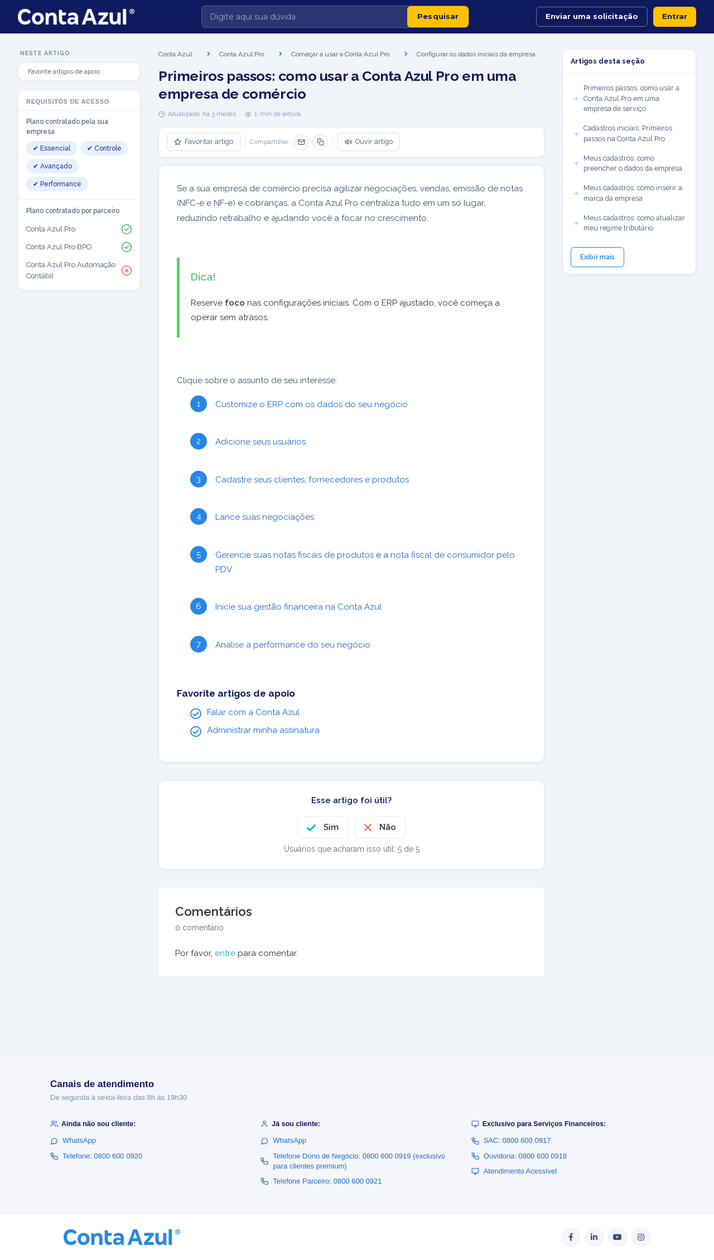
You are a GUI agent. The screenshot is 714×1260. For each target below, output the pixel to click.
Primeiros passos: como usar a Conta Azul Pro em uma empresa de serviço (625, 98)
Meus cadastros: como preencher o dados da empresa (627, 163)
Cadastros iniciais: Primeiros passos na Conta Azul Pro (622, 133)
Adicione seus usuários (260, 442)
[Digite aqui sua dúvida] (304, 16)
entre (225, 953)
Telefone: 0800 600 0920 (96, 1156)
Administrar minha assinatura (263, 730)
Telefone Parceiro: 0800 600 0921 (321, 1181)
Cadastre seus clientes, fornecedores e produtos (312, 480)
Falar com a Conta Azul (253, 712)
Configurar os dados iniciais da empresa (476, 54)
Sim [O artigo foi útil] (331, 827)
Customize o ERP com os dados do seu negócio (311, 404)
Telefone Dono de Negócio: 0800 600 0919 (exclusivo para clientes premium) (352, 1161)
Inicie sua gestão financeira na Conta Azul (298, 607)
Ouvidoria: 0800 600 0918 (519, 1156)
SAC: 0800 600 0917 (511, 1140)
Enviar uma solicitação (592, 16)
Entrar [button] (674, 16)
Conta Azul (175, 54)
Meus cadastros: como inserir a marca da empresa (627, 193)
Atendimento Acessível (514, 1171)
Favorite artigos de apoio (64, 71)
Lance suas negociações (264, 517)
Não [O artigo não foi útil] (387, 827)
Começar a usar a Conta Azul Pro (340, 54)
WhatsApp (73, 1140)
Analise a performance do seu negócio (292, 645)
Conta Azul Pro (241, 54)
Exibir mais (597, 257)
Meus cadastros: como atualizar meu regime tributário (628, 223)
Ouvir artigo (369, 141)
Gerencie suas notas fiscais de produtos (294, 555)
